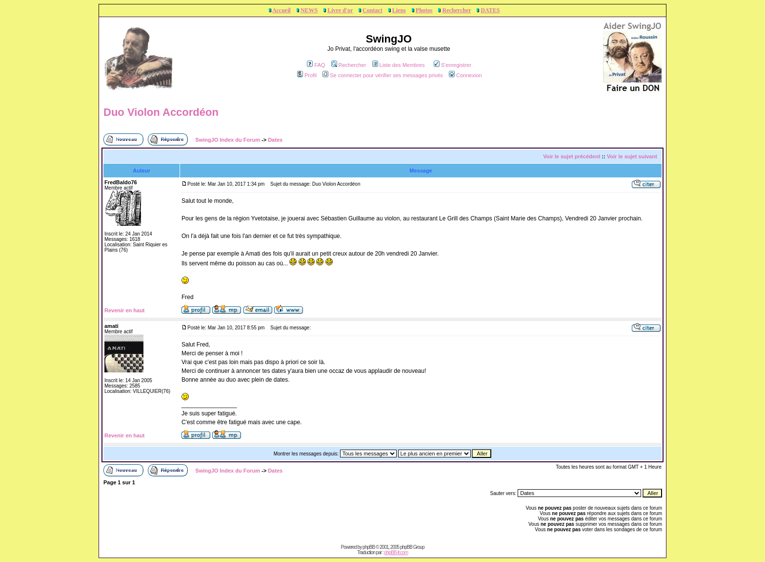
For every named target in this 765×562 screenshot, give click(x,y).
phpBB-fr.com (396, 552)
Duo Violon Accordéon (161, 112)
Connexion (465, 75)
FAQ (316, 65)
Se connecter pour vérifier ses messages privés (382, 75)
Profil (307, 75)
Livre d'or (340, 10)
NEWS (309, 10)
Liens (399, 10)
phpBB (368, 547)
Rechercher (456, 10)
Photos (424, 10)
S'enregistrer (452, 65)
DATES (490, 10)
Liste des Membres (398, 65)
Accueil (281, 10)
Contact (372, 10)
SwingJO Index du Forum (227, 140)
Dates (275, 140)
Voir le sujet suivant (632, 156)
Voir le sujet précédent (571, 156)
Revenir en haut (124, 310)
